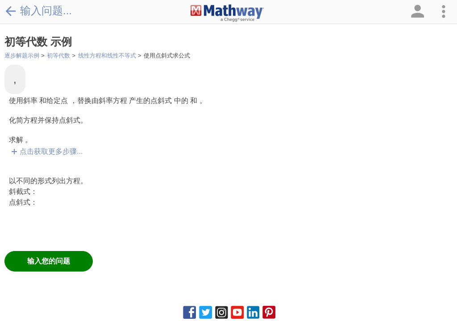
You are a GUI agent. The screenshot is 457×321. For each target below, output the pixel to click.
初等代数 (58, 55)
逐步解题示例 (21, 55)
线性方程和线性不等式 (107, 55)
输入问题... (38, 11)
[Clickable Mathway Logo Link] (227, 13)
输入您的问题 (48, 261)
